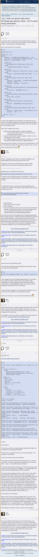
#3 (37, 259)
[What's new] (32, 1)
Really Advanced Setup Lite (11, 245)
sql (23, 25)
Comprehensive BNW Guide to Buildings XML (15, 231)
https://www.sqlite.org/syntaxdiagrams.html (19, 316)
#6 (37, 518)
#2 (37, 156)
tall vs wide (28, 25)
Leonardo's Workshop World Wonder (25, 241)
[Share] (35, 38)
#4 (37, 304)
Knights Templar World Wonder (22, 240)
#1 (37, 38)
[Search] (35, 1)
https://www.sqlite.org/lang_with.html (10, 358)
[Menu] (4, 1)
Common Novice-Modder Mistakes (18, 232)
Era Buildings (8, 238)
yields (32, 25)
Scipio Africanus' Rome (10, 240)
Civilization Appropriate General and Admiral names (22, 238)
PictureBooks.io (6, 7)
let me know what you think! (29, 10)
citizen (17, 25)
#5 (37, 353)
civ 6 (21, 25)
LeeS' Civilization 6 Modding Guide (19, 228)
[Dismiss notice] (36, 6)
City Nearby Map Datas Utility (17, 235)
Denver (4, 25)
